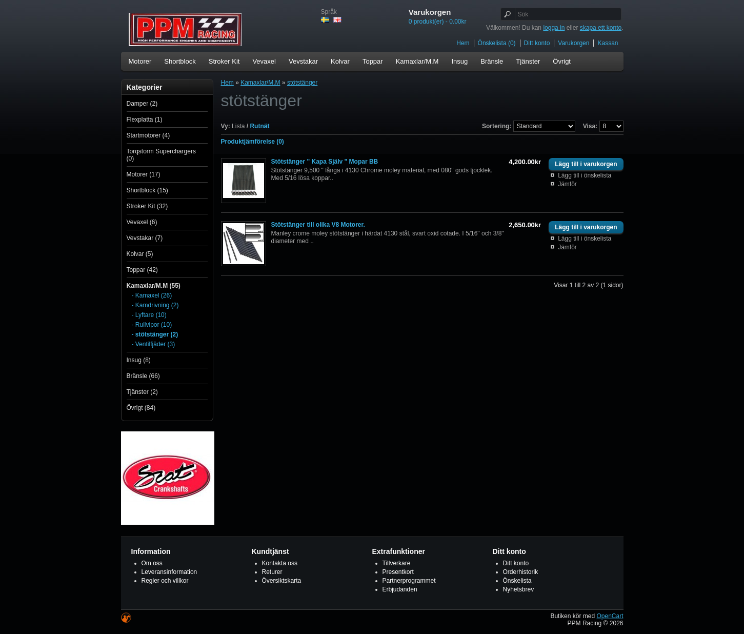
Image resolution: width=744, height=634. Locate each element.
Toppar (373, 61)
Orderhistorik (520, 572)
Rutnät (259, 126)
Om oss (152, 563)
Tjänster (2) (142, 391)
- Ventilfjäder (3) (153, 344)
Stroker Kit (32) (147, 206)
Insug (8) (139, 360)
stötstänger (302, 82)
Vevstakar (303, 61)
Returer (272, 572)
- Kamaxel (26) (152, 295)
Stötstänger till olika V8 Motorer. (318, 224)
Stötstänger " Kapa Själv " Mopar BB (324, 161)
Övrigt (562, 61)
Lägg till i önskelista (584, 175)
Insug (459, 61)
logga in (554, 27)
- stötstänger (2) (155, 334)
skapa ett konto (600, 27)
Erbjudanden (400, 589)
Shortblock (179, 61)
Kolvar (340, 61)
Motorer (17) (143, 174)
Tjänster (528, 61)
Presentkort (398, 572)
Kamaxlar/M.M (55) (153, 285)
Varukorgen (573, 43)
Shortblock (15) (147, 190)
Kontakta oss (279, 563)
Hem (462, 43)
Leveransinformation (169, 572)
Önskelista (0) (497, 43)
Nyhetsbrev (518, 589)
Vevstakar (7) (145, 238)
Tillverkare (397, 563)
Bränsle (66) (143, 376)
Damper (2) (142, 103)
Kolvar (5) (140, 253)
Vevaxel (264, 61)
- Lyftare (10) (149, 315)
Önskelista (517, 580)
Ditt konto (537, 43)
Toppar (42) (142, 269)
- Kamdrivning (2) (155, 305)
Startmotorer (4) (148, 135)
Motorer (140, 61)
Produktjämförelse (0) (252, 141)
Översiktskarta (281, 580)
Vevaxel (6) (142, 222)
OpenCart (609, 616)
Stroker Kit (224, 61)
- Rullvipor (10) (152, 324)
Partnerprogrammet (409, 580)
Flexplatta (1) (145, 119)
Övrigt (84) (141, 407)
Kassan (607, 43)
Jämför (567, 184)
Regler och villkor (165, 580)
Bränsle (491, 61)
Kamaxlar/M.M (417, 61)
